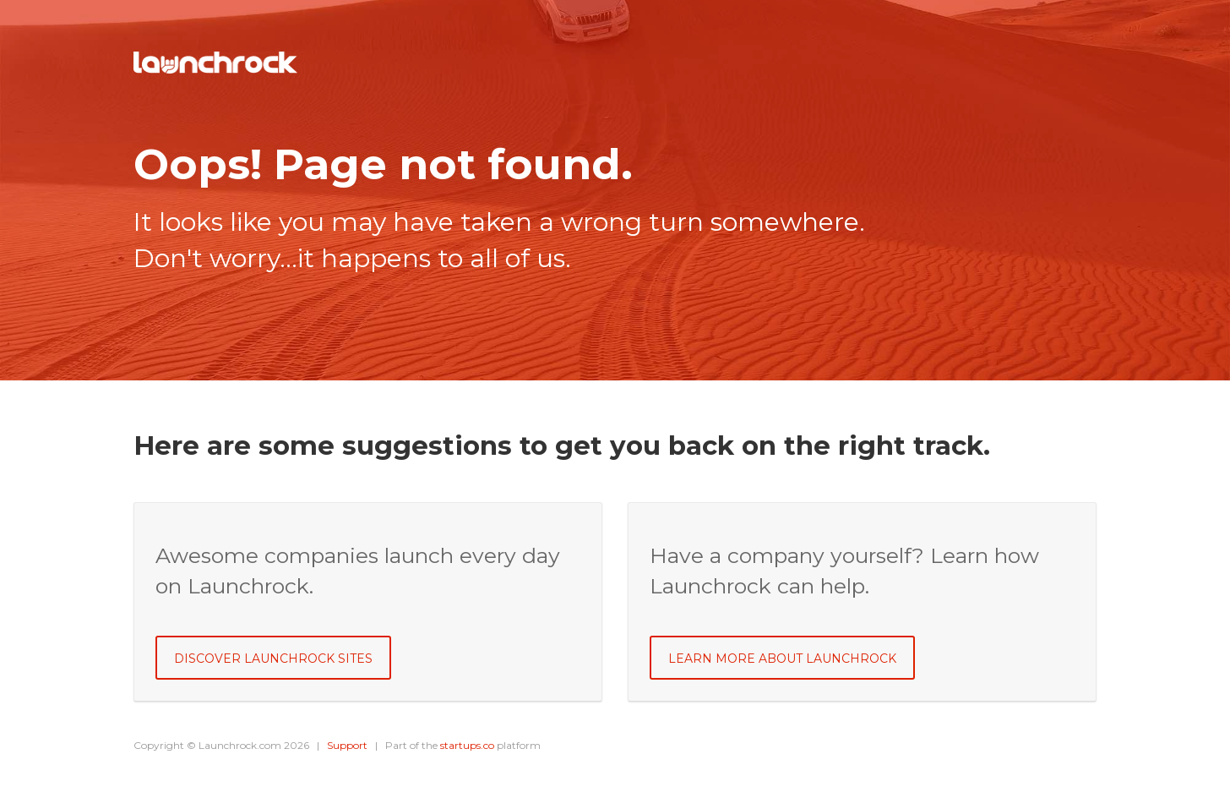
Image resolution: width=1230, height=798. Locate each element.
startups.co (467, 745)
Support (347, 745)
